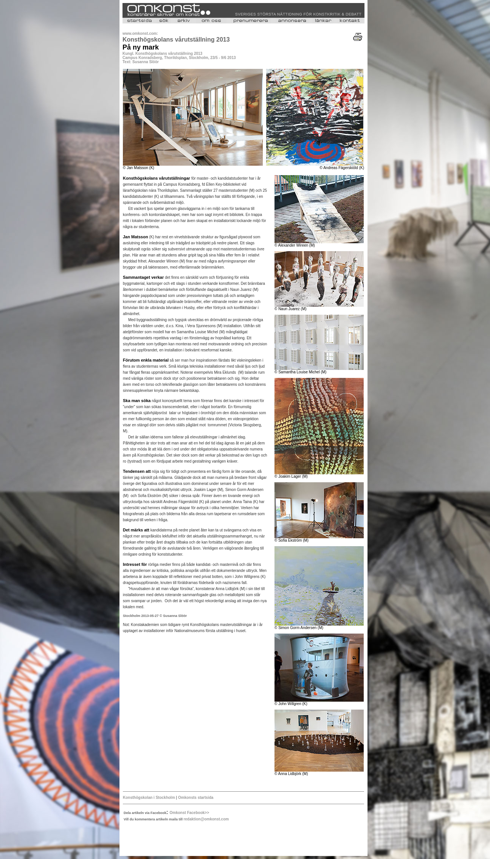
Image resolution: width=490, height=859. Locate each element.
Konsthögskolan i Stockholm (149, 797)
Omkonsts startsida (195, 797)
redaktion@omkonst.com (206, 819)
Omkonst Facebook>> (189, 813)
